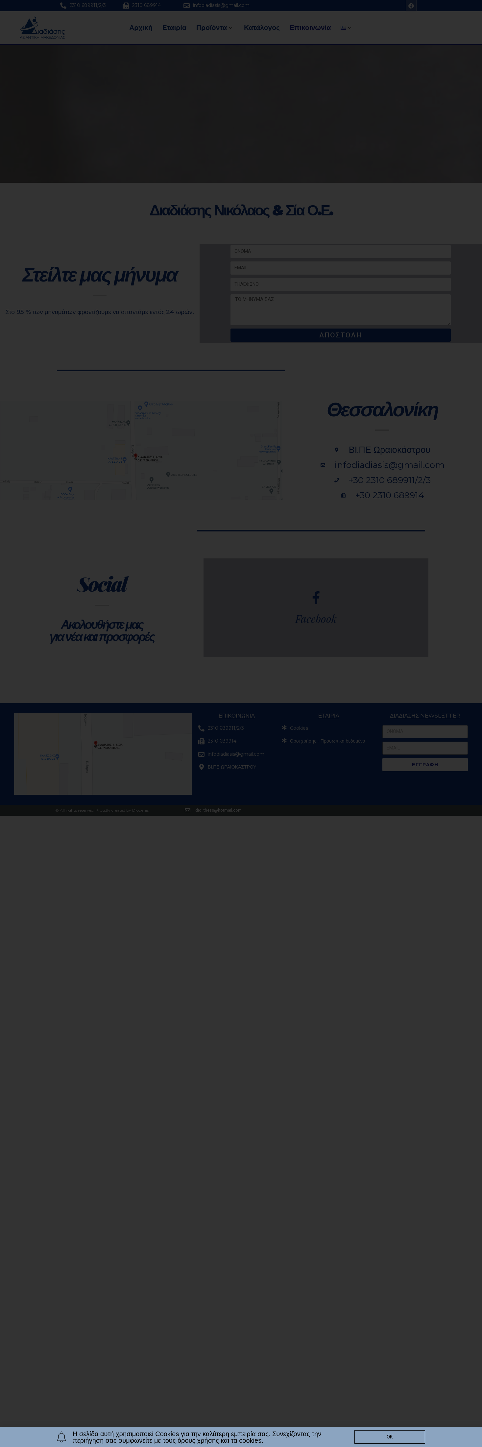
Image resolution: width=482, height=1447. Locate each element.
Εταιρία (174, 27)
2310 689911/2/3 (88, 5)
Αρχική (141, 27)
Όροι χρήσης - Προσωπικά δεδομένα (327, 741)
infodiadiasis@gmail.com (221, 5)
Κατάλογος (262, 27)
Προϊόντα (215, 27)
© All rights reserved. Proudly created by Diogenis (102, 810)
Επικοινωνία (310, 27)
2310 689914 (146, 5)
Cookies (299, 728)
